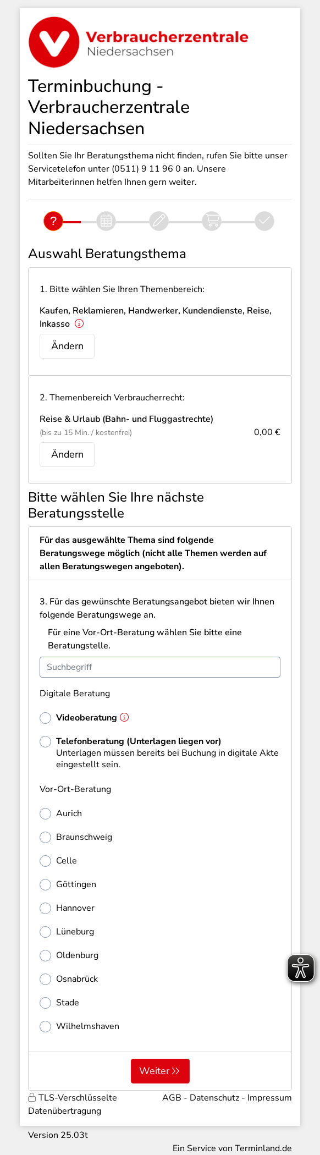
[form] (160, 808)
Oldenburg (69, 955)
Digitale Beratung (75, 694)
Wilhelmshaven (79, 1026)
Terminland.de (263, 1148)
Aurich (61, 814)
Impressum (269, 1098)
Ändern (67, 346)
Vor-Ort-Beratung (75, 789)
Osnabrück (69, 979)
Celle (58, 861)
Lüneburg (67, 932)
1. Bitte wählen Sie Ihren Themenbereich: (122, 289)
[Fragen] (53, 221)
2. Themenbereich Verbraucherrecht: (112, 398)
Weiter (154, 1070)
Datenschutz (214, 1098)
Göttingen (68, 884)
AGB (171, 1098)
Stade (59, 1003)
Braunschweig (76, 837)
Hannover (67, 908)
